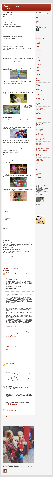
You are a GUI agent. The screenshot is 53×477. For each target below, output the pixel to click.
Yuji (6, 278)
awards (37, 83)
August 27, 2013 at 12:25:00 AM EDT (11, 397)
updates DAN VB (38, 165)
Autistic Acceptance (39, 81)
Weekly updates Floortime (40, 173)
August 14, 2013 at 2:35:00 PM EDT (11, 326)
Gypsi (7, 329)
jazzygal (7, 349)
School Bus (38, 139)
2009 (38, 71)
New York (37, 119)
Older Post (31, 416)
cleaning (37, 89)
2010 (38, 70)
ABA (36, 78)
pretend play (38, 130)
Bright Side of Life (9, 385)
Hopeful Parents (38, 113)
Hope (37, 112)
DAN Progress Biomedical (40, 99)
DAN (36, 93)
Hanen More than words (40, 109)
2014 (38, 46)
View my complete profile (40, 38)
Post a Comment (7, 412)
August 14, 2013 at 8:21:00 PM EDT (11, 336)
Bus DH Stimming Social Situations (41, 88)
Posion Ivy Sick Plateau (39, 129)
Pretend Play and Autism (11, 469)
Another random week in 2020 (9, 422)
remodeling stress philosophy (40, 138)
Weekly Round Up (39, 170)
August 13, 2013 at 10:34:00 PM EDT (11, 289)
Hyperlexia (37, 114)
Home (18, 416)
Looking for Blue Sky (9, 363)
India (36, 117)
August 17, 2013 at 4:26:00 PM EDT (11, 346)
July (38, 57)
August (39, 54)
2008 (38, 73)
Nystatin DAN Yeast (39, 123)
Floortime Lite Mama (12, 6)
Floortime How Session (39, 105)
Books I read (38, 23)
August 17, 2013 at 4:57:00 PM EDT (11, 360)
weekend (37, 169)
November (39, 50)
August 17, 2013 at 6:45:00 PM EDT (11, 369)
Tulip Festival (38, 164)
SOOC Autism (38, 147)
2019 (38, 43)
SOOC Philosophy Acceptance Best (41, 150)
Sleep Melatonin (38, 144)
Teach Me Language (39, 159)
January (39, 65)
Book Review (38, 86)
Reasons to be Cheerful (39, 134)
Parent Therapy (38, 124)
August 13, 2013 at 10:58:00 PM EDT (11, 303)
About (37, 18)
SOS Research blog (39, 151)
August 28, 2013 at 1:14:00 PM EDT (11, 404)
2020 (38, 42)
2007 (38, 74)
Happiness (37, 21)
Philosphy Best (38, 128)
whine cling (37, 174)
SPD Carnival (38, 155)
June (39, 58)
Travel (37, 161)
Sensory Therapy (38, 143)
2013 (38, 47)
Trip (36, 163)
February (39, 64)
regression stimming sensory (40, 135)
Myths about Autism (39, 118)
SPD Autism (38, 154)
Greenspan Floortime (39, 108)
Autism (37, 22)
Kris (6, 272)
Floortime (37, 104)
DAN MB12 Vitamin (39, 94)
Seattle (37, 140)
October (39, 51)
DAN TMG (37, 100)
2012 (38, 67)
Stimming (37, 156)
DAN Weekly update (39, 95)
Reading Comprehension (40, 133)
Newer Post (5, 416)
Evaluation (37, 103)
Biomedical (37, 84)
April (39, 61)
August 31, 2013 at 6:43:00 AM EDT (11, 410)
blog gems (37, 85)
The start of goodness (41, 55)
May (38, 60)
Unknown (7, 407)
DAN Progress (38, 98)
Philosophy (37, 125)
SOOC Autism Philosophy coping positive (42, 148)
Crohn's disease (38, 90)
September (40, 53)
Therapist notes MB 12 (39, 160)
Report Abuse (38, 177)
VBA (36, 168)
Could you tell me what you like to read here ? (10, 465)
